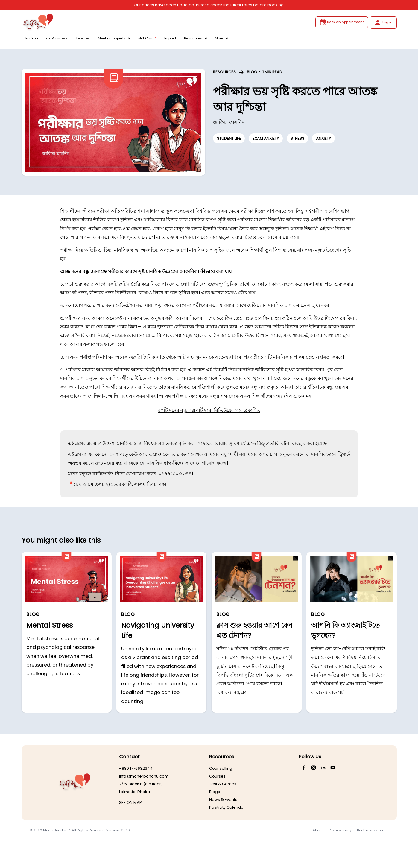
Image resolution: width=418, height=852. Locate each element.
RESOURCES (224, 72)
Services (83, 38)
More (221, 38)
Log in (383, 22)
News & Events (223, 799)
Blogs (214, 792)
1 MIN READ (272, 72)
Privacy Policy (340, 830)
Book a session (370, 830)
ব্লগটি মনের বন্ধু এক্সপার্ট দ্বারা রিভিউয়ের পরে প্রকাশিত (209, 410)
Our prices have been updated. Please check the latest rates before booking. (209, 5)
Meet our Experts (114, 38)
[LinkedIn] (323, 768)
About (318, 830)
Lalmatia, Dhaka (134, 792)
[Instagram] (314, 768)
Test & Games (222, 784)
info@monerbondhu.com (143, 776)
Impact (170, 38)
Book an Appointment (342, 22)
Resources (195, 38)
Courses (217, 776)
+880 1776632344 (136, 768)
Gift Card (147, 38)
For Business (57, 38)
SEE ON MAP (130, 802)
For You (31, 38)
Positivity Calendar (227, 807)
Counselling (220, 768)
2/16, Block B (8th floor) (141, 784)
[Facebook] (304, 768)
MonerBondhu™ (56, 830)
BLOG (252, 72)
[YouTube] (333, 768)
